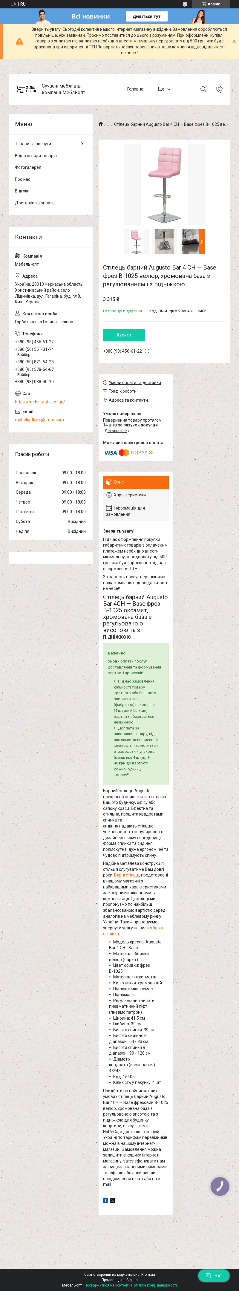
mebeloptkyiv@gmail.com (39, 419)
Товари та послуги (33, 143)
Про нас (22, 179)
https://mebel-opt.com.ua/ (40, 402)
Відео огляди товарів (36, 155)
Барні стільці (126, 875)
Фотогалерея (28, 167)
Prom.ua (148, 1274)
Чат (214, 1275)
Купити (124, 335)
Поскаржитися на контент (106, 1285)
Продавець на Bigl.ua (120, 1280)
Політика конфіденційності (154, 1285)
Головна (135, 89)
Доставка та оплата (35, 203)
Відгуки (22, 191)
